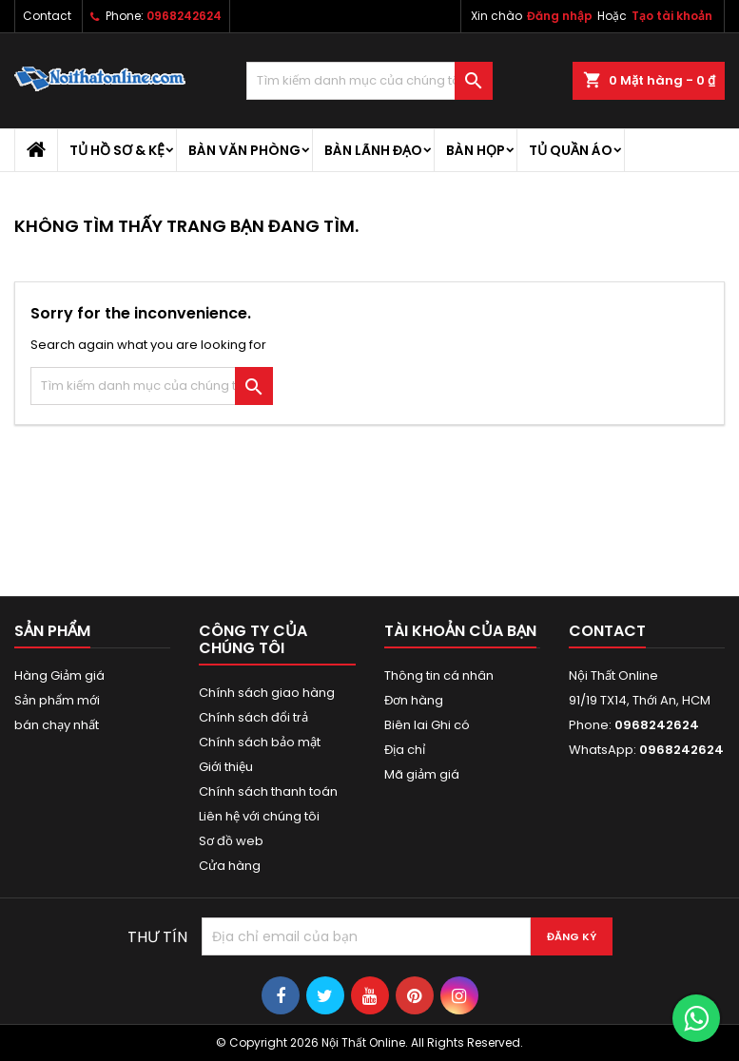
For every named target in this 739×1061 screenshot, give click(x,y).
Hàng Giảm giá (59, 675)
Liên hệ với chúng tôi (259, 816)
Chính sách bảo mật (260, 742)
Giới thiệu (226, 767)
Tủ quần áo (571, 150)
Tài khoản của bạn (460, 631)
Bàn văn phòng (244, 150)
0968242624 (184, 16)
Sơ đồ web (231, 841)
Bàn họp (475, 150)
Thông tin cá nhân (439, 675)
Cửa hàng (230, 866)
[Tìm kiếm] (369, 81)
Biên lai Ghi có (427, 725)
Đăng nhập (560, 16)
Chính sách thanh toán (268, 791)
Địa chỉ (404, 750)
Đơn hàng (413, 700)
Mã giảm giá (421, 774)
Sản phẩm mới (57, 700)
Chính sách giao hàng (267, 693)
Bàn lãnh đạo (373, 150)
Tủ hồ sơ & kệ (117, 150)
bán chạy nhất (56, 725)
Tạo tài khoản (672, 16)
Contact (47, 16)
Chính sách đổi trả (253, 717)
